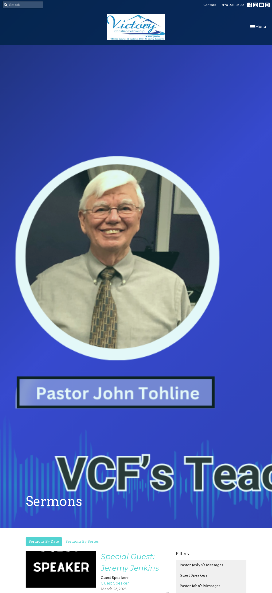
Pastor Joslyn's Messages (201, 565)
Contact (209, 5)
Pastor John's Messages (200, 586)
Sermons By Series (82, 541)
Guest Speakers (193, 575)
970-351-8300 (233, 5)
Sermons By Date (44, 541)
